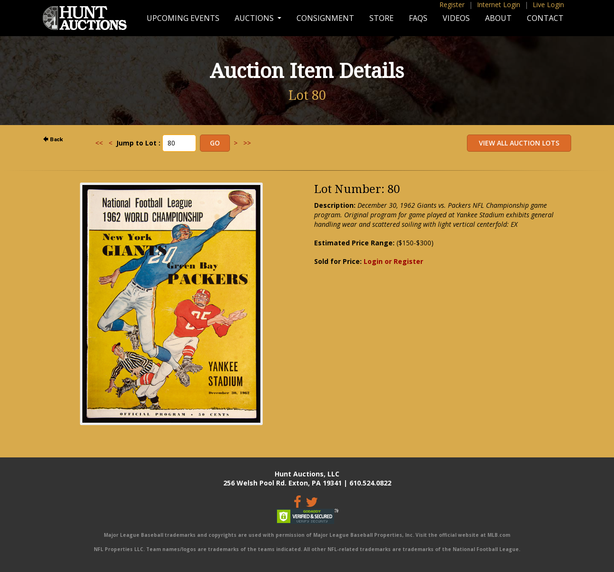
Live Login (548, 4)
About (498, 18)
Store (381, 18)
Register (452, 4)
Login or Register (393, 261)
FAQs (418, 18)
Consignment (325, 18)
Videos (456, 18)
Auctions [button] (255, 18)
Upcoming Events (183, 18)
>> (247, 142)
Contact (545, 18)
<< (99, 142)
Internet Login (498, 4)
